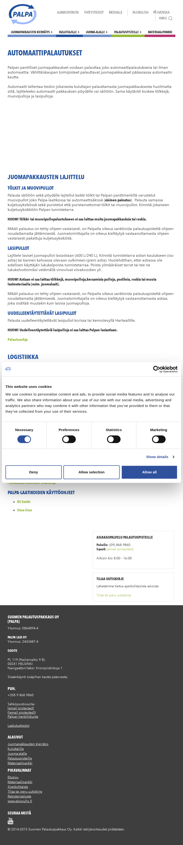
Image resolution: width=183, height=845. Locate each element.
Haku (166, 18)
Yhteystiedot (93, 12)
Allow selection (91, 472)
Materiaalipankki (160, 32)
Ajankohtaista (68, 12)
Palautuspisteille (126, 32)
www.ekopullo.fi (20, 801)
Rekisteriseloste (19, 796)
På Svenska (161, 12)
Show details (157, 457)
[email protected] (120, 549)
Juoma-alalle (95, 32)
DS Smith (23, 501)
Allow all (149, 472)
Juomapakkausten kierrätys (30, 32)
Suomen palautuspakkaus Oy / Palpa (22, 14)
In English (140, 12)
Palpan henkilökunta (23, 717)
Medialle (115, 12)
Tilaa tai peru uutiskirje (114, 595)
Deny (33, 472)
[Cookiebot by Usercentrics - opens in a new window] (157, 369)
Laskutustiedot (18, 726)
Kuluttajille (68, 32)
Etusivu (13, 777)
